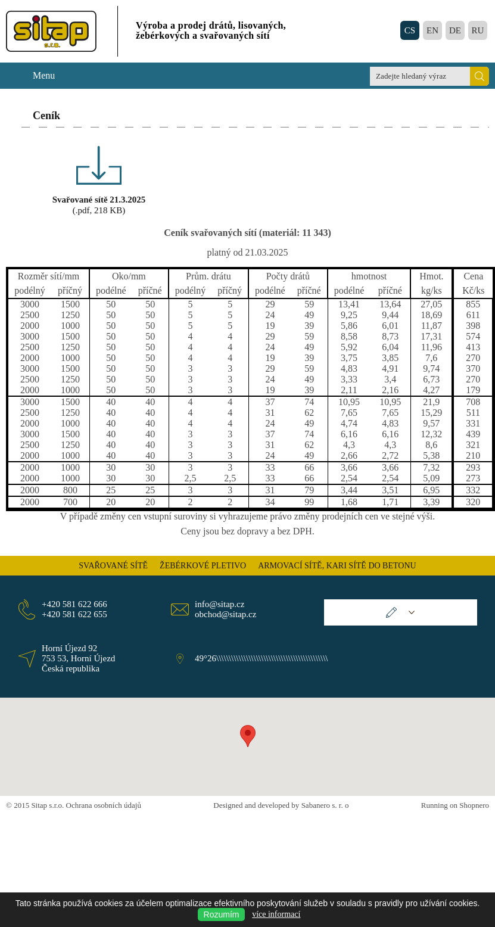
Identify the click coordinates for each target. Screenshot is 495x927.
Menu (44, 75)
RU (478, 30)
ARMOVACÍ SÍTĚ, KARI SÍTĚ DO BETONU (337, 565)
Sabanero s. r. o (325, 805)
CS (409, 30)
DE (455, 30)
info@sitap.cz (219, 604)
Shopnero (474, 805)
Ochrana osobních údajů (103, 805)
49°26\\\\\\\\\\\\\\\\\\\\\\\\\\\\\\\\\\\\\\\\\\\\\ (259, 658)
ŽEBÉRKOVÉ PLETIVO (203, 565)
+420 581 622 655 (74, 614)
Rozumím (221, 914)
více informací (276, 914)
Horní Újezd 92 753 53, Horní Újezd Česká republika (78, 658)
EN (432, 30)
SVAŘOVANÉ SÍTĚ (113, 565)
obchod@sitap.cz (225, 614)
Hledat (479, 76)
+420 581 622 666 (74, 604)
